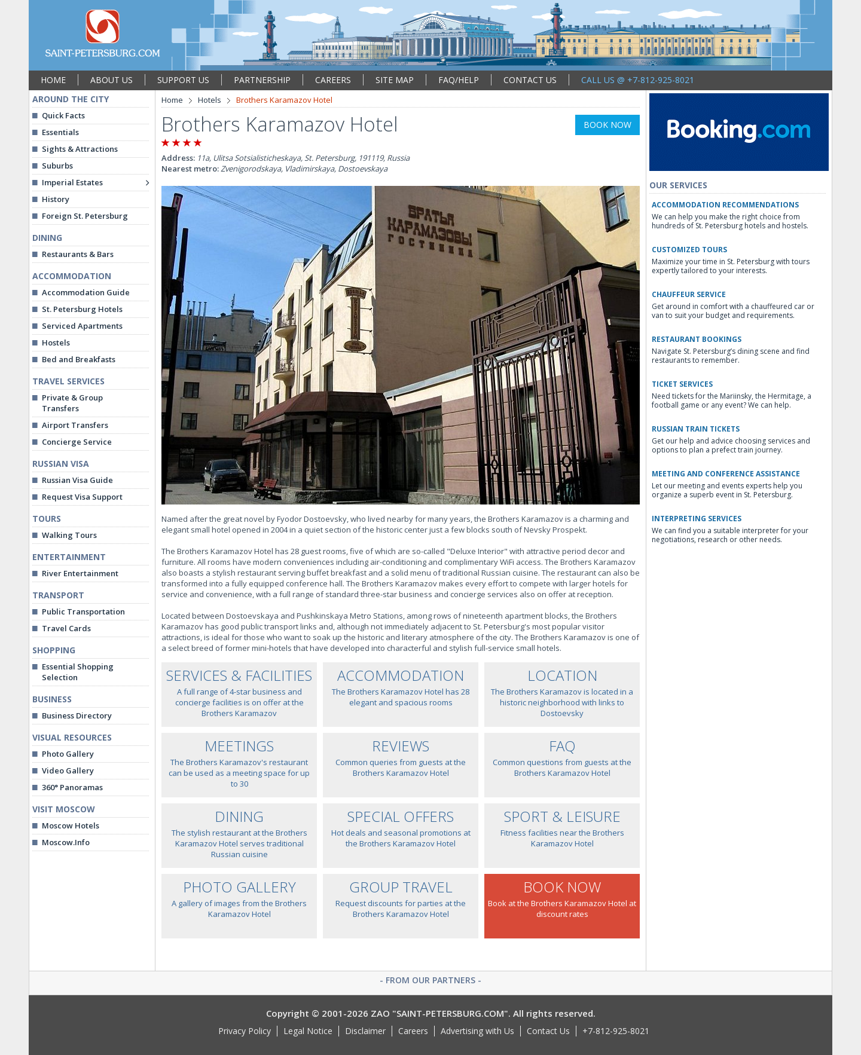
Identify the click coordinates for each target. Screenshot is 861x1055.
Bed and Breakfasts (78, 359)
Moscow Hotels (70, 825)
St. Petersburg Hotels (82, 309)
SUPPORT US (183, 79)
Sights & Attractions (80, 148)
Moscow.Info (66, 842)
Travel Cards (66, 628)
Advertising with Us (477, 1030)
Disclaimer (365, 1030)
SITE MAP (394, 79)
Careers (413, 1030)
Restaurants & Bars (78, 254)
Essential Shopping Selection (78, 672)
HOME (53, 79)
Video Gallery (68, 770)
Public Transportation (83, 611)
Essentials (60, 132)
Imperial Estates (72, 182)
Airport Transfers (75, 425)
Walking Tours (69, 535)
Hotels (209, 99)
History (55, 199)
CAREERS (333, 79)
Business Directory (77, 715)
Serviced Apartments (82, 325)
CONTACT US (530, 79)
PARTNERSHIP (262, 79)
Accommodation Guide (86, 292)
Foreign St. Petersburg (85, 215)
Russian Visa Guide (77, 480)
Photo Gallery (68, 753)
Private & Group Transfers (72, 403)
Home (172, 99)
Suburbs (57, 165)
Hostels (56, 342)
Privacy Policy (244, 1030)
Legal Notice (307, 1030)
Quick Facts (63, 115)
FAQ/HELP (458, 79)
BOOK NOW (607, 124)
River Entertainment (80, 573)
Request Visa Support (82, 496)
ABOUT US (111, 79)
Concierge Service (77, 441)
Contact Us (548, 1030)
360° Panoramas (72, 787)
